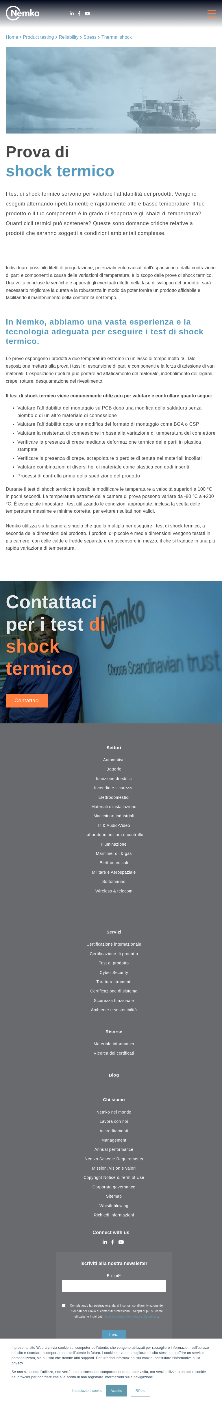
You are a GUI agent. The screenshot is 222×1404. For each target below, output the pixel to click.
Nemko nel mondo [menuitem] (114, 1113)
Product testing (38, 37)
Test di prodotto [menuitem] (114, 963)
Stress (90, 37)
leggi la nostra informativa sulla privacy (131, 1317)
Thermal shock (116, 37)
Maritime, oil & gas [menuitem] (114, 853)
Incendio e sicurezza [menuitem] (114, 788)
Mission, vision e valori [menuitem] (114, 1169)
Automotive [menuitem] (114, 760)
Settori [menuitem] (113, 747)
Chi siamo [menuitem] (114, 1100)
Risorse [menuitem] (114, 1032)
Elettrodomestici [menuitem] (113, 797)
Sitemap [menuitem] (114, 1197)
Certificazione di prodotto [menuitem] (114, 954)
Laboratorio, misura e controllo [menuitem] (113, 835)
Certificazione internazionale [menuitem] (113, 944)
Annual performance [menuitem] (114, 1150)
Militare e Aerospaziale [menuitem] (114, 872)
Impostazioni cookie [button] (87, 1391)
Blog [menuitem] (114, 1075)
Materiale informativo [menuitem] (114, 1044)
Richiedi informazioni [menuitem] (114, 1216)
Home (12, 37)
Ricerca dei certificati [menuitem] (114, 1054)
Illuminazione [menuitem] (114, 844)
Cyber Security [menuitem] (114, 972)
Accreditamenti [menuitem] (113, 1131)
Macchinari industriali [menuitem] (113, 816)
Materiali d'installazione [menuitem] (113, 807)
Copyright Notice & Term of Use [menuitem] (114, 1178)
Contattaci (27, 700)
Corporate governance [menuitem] (114, 1188)
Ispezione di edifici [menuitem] (114, 779)
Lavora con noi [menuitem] (114, 1122)
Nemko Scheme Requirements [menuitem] (114, 1159)
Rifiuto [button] (140, 1391)
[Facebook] (79, 13)
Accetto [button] (116, 1391)
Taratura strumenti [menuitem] (113, 982)
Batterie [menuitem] (113, 769)
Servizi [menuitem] (113, 932)
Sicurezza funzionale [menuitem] (114, 1001)
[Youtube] (87, 13)
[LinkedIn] (72, 13)
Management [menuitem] (113, 1141)
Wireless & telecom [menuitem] (113, 891)
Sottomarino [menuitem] (114, 881)
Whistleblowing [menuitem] (113, 1206)
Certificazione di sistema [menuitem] (113, 991)
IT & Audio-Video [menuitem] (114, 825)
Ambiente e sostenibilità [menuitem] (114, 1010)
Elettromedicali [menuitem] (114, 863)
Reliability (68, 37)
